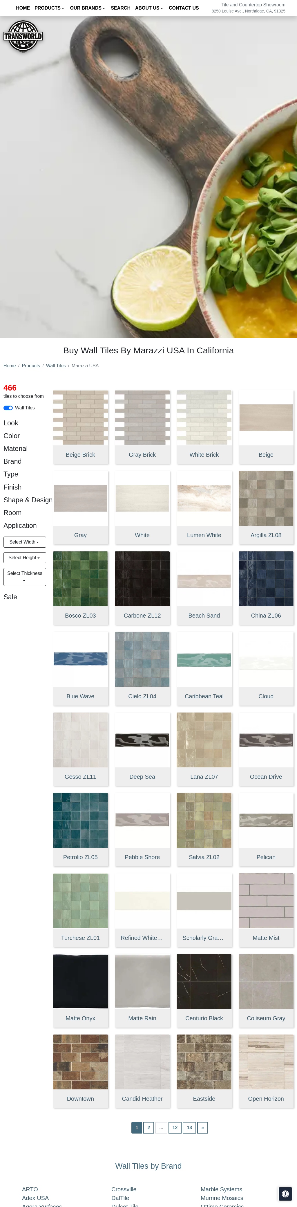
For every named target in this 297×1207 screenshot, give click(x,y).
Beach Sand (204, 615)
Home (9, 365)
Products (31, 365)
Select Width (23, 541)
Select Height (22, 557)
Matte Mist (266, 938)
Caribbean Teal (204, 696)
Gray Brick (142, 454)
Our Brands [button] (86, 8)
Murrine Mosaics (229, 1198)
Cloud (266, 696)
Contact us (184, 8)
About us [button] (148, 8)
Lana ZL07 (204, 777)
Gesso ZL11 (80, 777)
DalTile (128, 1198)
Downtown (80, 1099)
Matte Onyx (80, 1018)
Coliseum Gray (266, 1018)
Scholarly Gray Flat (204, 938)
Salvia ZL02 (204, 857)
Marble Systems (230, 1189)
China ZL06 (266, 615)
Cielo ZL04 (142, 696)
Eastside (204, 1099)
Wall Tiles (56, 365)
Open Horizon (266, 1099)
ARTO (38, 1189)
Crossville (131, 1189)
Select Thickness (24, 573)
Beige (266, 454)
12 (175, 1127)
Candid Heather (142, 1099)
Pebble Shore (142, 857)
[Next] (202, 1128)
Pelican (266, 857)
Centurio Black (204, 1018)
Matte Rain (142, 1018)
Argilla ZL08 (266, 535)
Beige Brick (80, 454)
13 (189, 1127)
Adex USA (42, 1198)
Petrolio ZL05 (80, 857)
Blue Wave (80, 696)
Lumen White (204, 535)
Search (121, 8)
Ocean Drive (266, 777)
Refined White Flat (142, 938)
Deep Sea (142, 777)
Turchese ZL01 (80, 938)
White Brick (204, 454)
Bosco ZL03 (80, 615)
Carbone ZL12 (142, 615)
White (142, 535)
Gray (80, 535)
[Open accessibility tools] (285, 1194)
